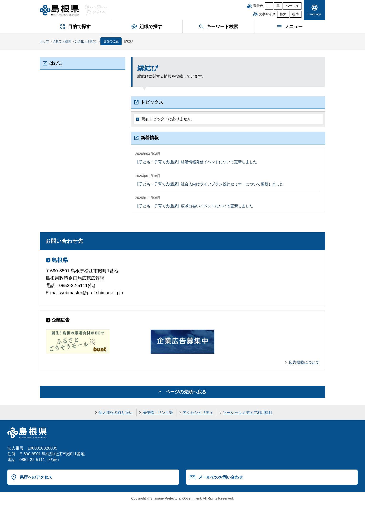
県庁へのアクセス (36, 477)
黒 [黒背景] (278, 6)
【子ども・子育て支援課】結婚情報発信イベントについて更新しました (196, 162)
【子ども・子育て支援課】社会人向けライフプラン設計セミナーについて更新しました (209, 184)
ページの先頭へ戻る (186, 391)
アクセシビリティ (198, 413)
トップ (44, 41)
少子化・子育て (85, 41)
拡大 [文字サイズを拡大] (283, 14)
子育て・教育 (62, 41)
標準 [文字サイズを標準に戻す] (295, 14)
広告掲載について (304, 362)
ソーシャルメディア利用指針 (247, 413)
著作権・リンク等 (158, 413)
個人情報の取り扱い (116, 413)
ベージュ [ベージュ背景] (292, 6)
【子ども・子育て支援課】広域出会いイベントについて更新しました (194, 206)
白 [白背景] (269, 6)
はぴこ (56, 63)
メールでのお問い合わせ (220, 477)
